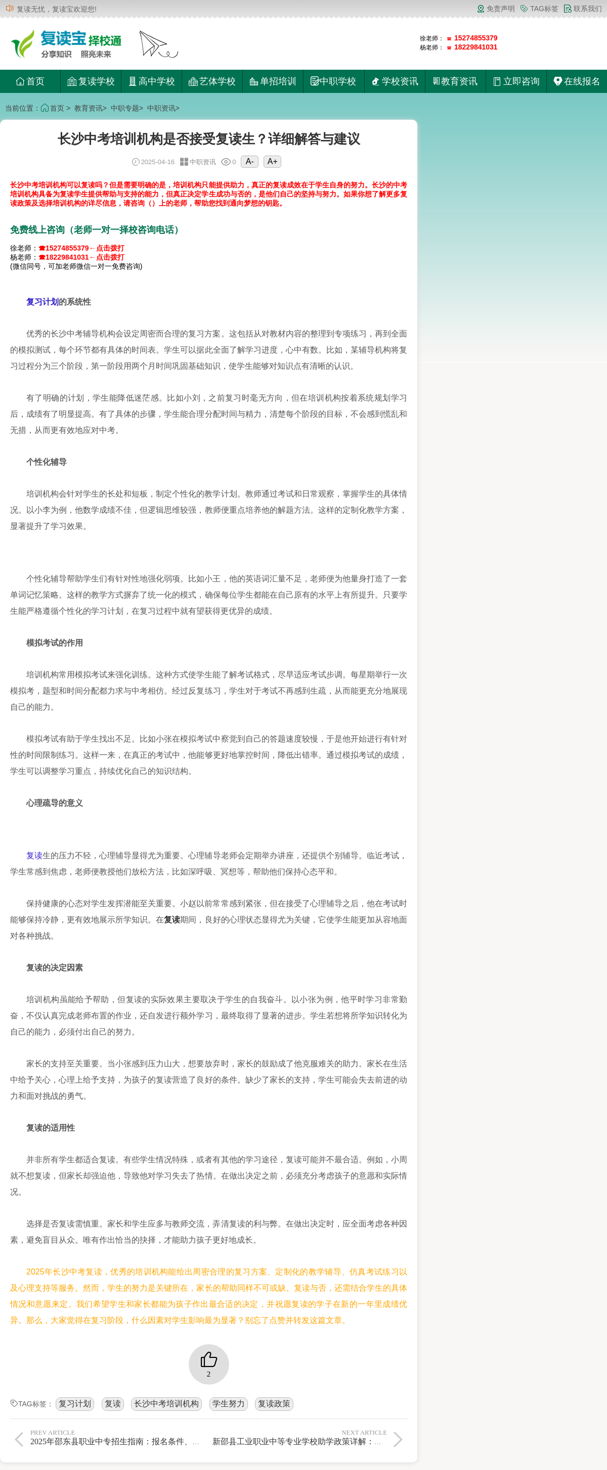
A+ (273, 161)
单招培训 (272, 81)
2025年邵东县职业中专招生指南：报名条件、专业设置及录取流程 (147, 1437)
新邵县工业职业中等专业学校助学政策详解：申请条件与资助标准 (329, 1437)
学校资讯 (394, 81)
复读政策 (274, 1403)
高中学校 (151, 81)
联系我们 (582, 9)
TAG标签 (539, 9)
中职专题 (125, 108)
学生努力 (228, 1403)
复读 (34, 855)
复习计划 (42, 302)
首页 (30, 81)
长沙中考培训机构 (166, 1403)
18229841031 (476, 47)
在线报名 (576, 81)
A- (250, 161)
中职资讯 (161, 108)
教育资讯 (88, 108)
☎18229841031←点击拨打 (81, 257)
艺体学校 (212, 81)
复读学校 (91, 81)
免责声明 (495, 9)
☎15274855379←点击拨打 (81, 248)
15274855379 (476, 38)
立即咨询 (516, 81)
